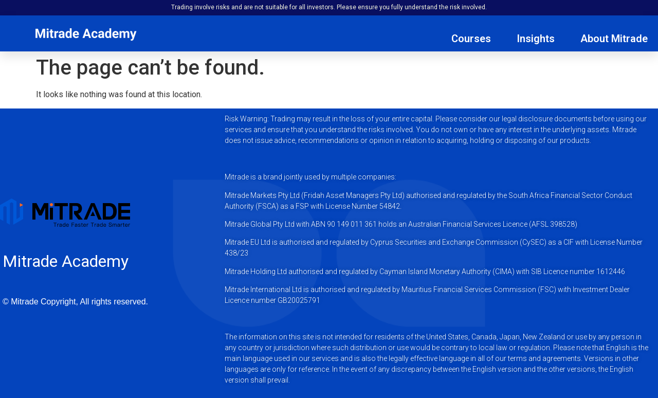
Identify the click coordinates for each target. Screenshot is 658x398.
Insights (536, 38)
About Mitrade (614, 38)
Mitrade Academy (66, 261)
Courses (471, 38)
